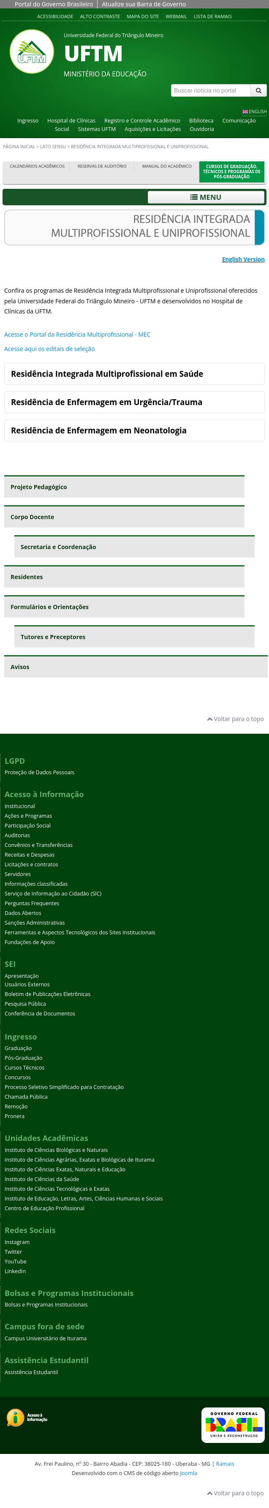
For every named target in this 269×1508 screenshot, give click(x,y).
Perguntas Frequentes (32, 903)
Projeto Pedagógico (39, 487)
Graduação (18, 1048)
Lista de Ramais (213, 16)
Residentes (27, 577)
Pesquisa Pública (25, 1003)
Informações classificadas (36, 883)
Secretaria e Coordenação (58, 547)
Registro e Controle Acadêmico (142, 120)
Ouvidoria (202, 129)
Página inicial (19, 147)
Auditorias (17, 835)
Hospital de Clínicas (71, 120)
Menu (205, 197)
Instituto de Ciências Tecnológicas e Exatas (57, 1188)
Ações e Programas (28, 815)
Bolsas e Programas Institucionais (46, 1304)
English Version (243, 259)
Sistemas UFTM (97, 129)
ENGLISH (258, 111)
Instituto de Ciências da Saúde (42, 1179)
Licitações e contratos (31, 864)
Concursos (18, 1077)
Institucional (20, 806)
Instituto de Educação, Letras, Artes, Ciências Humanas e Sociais (84, 1198)
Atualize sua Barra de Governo (144, 4)
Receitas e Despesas (29, 854)
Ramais (225, 1463)
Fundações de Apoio (30, 942)
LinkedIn (15, 1271)
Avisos (20, 667)
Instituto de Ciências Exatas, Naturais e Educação (65, 1169)
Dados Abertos (23, 913)
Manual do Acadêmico (167, 166)
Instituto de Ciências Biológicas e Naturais (56, 1150)
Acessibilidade (55, 16)
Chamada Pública (26, 1096)
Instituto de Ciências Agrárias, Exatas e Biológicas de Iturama (80, 1159)
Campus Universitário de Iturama (46, 1338)
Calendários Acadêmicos (37, 166)
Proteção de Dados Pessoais (39, 772)
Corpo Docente (32, 517)
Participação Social (28, 825)
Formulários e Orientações (50, 607)
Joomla (188, 1473)
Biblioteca (201, 120)
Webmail (176, 16)
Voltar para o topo (235, 719)
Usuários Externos (27, 984)
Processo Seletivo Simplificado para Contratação (64, 1087)
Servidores (18, 874)
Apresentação (22, 976)
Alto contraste (100, 16)
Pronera (14, 1116)
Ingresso (27, 120)
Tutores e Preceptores (53, 637)
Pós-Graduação (24, 1058)
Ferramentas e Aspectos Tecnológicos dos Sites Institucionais (80, 932)
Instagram (17, 1242)
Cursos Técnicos (24, 1067)
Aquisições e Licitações (153, 129)
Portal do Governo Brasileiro (54, 4)
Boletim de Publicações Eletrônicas (47, 994)
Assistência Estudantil (31, 1372)
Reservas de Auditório (102, 166)
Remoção (16, 1106)
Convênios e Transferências (39, 845)
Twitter (13, 1251)
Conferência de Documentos (40, 1013)
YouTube (16, 1261)
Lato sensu (53, 147)
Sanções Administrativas (35, 922)
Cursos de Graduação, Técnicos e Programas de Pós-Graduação (232, 172)
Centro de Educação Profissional (44, 1208)
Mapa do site (143, 16)
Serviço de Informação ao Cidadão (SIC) (53, 893)
